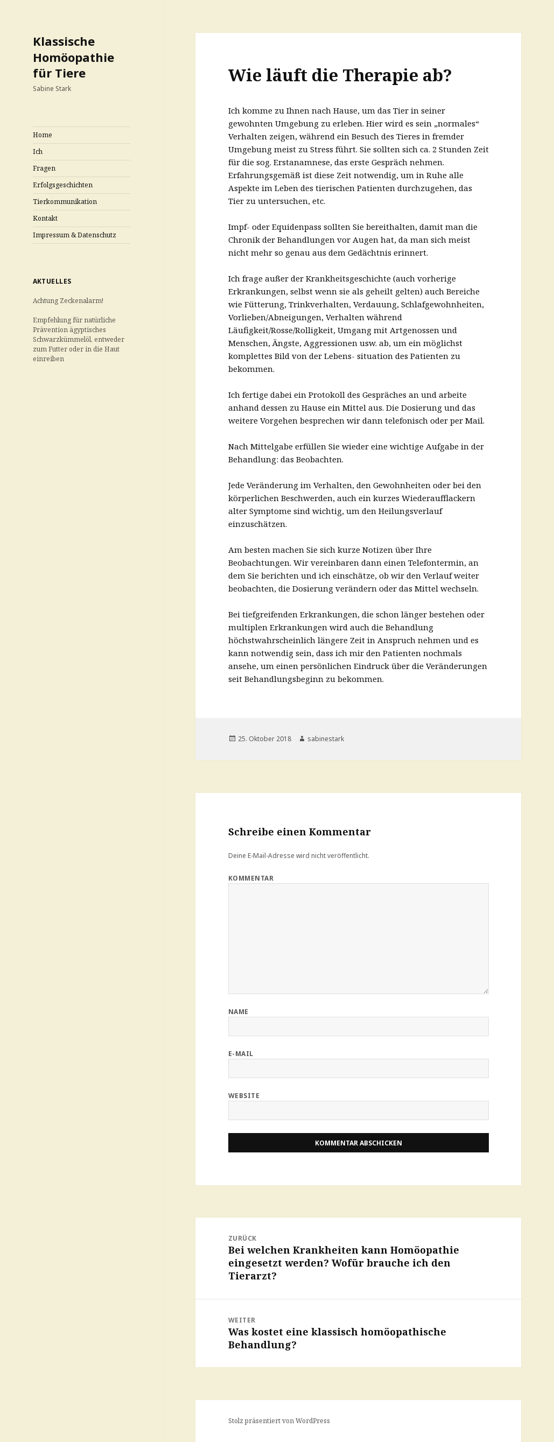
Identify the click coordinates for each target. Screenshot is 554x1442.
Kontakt (45, 218)
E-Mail (241, 1053)
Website (244, 1095)
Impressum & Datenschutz (74, 235)
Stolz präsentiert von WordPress (279, 1420)
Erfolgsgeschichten (63, 184)
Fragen (44, 168)
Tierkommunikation (65, 201)
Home (42, 134)
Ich (38, 151)
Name (238, 1011)
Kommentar (251, 878)
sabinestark (325, 738)
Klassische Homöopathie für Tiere (73, 57)
